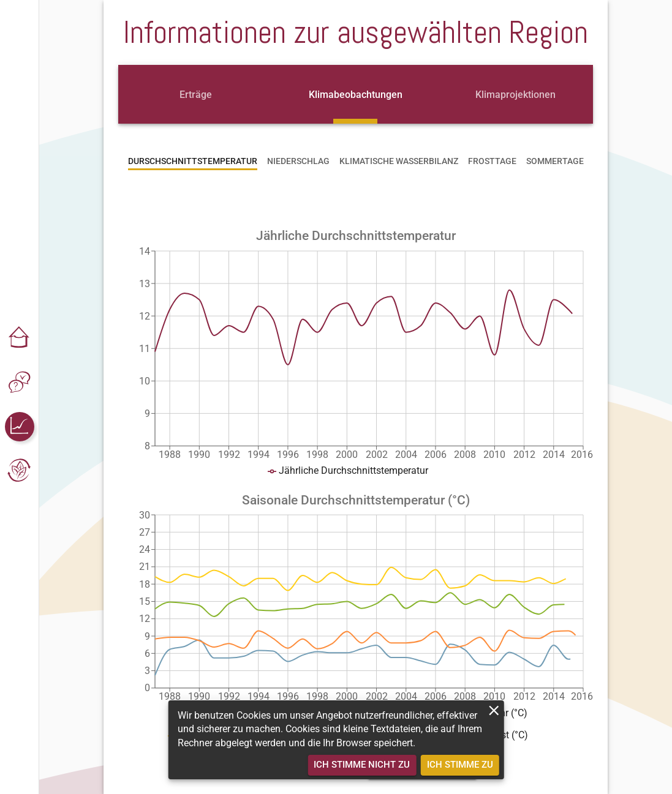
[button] (19, 338)
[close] (494, 710)
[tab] (195, 94)
